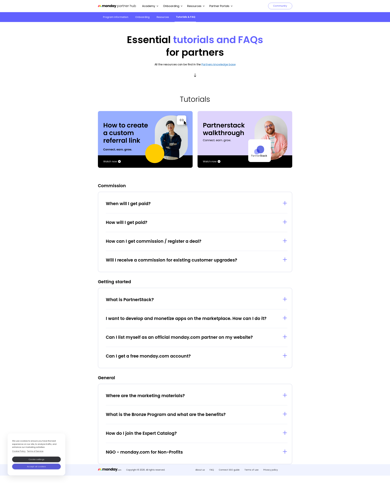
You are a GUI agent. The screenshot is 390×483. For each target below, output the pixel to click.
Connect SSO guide (229, 469)
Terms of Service (35, 451)
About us (200, 469)
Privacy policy (270, 469)
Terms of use (251, 469)
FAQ (212, 469)
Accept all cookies (36, 466)
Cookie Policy (19, 451)
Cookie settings (36, 459)
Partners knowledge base (218, 64)
